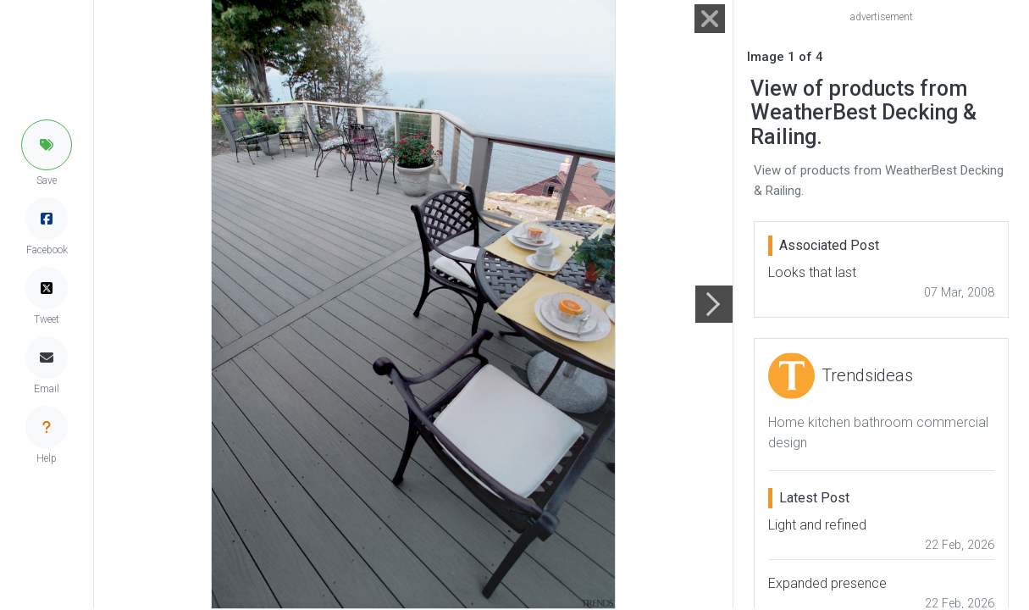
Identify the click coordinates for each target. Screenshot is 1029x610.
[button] (46, 144)
